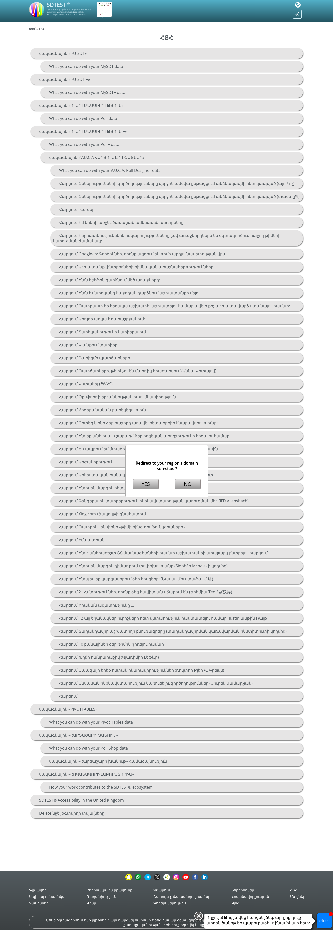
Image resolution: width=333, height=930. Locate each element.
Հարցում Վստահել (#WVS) (86, 384)
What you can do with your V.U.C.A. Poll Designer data (110, 170)
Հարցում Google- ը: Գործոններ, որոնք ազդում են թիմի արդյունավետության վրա (143, 254)
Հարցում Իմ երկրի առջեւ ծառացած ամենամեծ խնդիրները (121, 222)
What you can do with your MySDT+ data (87, 92)
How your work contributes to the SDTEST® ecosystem (101, 787)
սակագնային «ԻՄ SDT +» (64, 79)
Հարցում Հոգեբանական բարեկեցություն (102, 410)
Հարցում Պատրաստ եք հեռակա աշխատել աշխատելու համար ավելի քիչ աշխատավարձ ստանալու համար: (174, 306)
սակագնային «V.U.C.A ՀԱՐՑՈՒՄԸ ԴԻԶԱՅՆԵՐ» (96, 157)
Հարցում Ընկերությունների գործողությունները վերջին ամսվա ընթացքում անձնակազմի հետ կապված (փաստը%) (179, 196)
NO (188, 484)
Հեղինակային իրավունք (109, 890)
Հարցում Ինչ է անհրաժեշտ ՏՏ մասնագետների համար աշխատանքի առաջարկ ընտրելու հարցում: (164, 553)
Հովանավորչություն (250, 896)
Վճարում (161, 890)
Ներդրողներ (242, 890)
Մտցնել (297, 896)
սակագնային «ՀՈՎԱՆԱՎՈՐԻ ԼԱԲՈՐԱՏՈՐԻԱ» (86, 774)
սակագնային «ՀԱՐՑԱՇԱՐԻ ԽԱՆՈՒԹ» (78, 735)
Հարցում (68, 696)
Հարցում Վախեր (77, 209)
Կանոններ (39, 903)
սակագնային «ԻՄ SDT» (63, 53)
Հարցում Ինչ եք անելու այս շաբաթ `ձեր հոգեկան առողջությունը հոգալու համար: (144, 436)
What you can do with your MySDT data (86, 66)
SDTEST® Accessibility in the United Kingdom (81, 800)
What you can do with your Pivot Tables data (91, 722)
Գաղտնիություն (101, 896)
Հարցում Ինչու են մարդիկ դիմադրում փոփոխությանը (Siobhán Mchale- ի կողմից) (143, 566)
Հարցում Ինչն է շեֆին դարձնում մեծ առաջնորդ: (109, 280)
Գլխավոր (38, 890)
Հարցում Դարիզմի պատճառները (94, 358)
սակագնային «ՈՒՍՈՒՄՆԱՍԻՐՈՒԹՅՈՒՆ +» (83, 131)
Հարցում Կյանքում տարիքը (88, 345)
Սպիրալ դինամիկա (47, 896)
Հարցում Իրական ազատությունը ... (96, 605)
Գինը (91, 903)
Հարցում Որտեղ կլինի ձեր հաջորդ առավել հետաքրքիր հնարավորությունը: (138, 423)
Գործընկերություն (170, 903)
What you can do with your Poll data (83, 118)
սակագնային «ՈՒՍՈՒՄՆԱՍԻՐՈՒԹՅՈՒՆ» (81, 105)
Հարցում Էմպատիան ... (84, 540)
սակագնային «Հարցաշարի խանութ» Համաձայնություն (108, 761)
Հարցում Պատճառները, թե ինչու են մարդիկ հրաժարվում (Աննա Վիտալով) (137, 371)
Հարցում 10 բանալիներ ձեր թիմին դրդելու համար (111, 644)
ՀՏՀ (41, 29)
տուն (33, 29)
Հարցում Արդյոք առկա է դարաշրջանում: (102, 319)
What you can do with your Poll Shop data (88, 748)
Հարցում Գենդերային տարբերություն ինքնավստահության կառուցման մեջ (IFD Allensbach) (154, 501)
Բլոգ (235, 903)
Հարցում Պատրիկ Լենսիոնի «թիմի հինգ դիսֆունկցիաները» (122, 527)
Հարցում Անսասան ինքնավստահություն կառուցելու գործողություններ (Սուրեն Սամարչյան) (156, 683)
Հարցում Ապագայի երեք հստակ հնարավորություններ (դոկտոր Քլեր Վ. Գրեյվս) (141, 670)
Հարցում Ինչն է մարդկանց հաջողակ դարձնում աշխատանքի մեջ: (128, 293)
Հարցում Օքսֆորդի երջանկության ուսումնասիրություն (117, 397)
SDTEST (58, 4)
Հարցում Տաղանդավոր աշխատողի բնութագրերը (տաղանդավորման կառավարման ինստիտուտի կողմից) (173, 631)
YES (146, 484)
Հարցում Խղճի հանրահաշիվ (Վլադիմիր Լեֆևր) (109, 657)
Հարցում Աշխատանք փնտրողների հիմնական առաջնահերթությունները (136, 267)
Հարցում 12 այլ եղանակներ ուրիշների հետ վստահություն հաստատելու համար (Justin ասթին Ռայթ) (163, 618)
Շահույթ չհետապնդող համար (181, 896)
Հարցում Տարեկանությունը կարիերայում (102, 332)
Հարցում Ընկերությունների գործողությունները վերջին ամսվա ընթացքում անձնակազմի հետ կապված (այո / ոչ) (176, 183)
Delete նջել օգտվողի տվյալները (71, 813)
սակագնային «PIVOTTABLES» (68, 709)
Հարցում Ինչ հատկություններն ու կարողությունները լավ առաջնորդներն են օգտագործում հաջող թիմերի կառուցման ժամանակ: (167, 238)
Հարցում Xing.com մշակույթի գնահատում (102, 514)
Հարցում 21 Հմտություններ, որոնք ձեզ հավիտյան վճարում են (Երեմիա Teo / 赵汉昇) (145, 592)
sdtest (325, 918)
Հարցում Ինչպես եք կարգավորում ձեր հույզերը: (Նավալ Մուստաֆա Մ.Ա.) (136, 579)
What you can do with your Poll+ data (84, 144)
